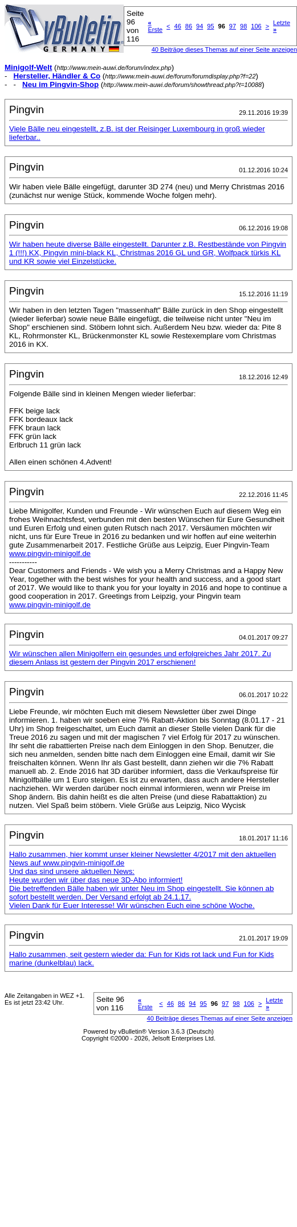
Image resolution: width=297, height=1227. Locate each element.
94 (199, 26)
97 (232, 26)
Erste (155, 26)
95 (210, 26)
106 (256, 26)
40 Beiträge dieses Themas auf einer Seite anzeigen (219, 1018)
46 (177, 26)
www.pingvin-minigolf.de (50, 553)
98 (243, 26)
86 (188, 26)
